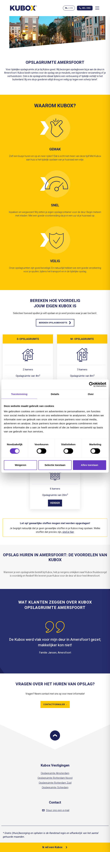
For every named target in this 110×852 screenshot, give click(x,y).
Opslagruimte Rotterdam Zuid (55, 783)
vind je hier (68, 532)
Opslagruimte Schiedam (55, 787)
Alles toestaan (89, 465)
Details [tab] (55, 394)
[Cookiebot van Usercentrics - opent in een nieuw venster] (91, 384)
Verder (55, 503)
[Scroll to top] (55, 735)
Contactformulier (55, 704)
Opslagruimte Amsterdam (55, 773)
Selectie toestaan (55, 465)
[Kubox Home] (23, 8)
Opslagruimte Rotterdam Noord (55, 778)
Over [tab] (91, 394)
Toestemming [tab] (19, 394)
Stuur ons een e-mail (55, 810)
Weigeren (20, 465)
